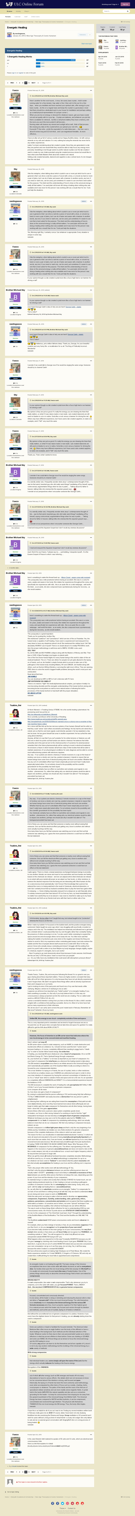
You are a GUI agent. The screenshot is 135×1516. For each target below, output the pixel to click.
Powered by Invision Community (67, 1513)
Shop (26, 11)
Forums (8, 16)
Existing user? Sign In (110, 4)
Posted (36, 90)
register (21, 73)
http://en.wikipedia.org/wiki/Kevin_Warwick (42, 714)
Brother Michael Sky (15, 290)
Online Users (35, 16)
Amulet (14, 1466)
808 (15, 191)
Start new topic (87, 44)
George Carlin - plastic (73, 307)
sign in (14, 73)
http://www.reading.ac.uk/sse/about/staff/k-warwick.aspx (47, 719)
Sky (15, 169)
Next (33, 83)
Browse (9, 12)
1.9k (15, 224)
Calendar (17, 16)
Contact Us (71, 1508)
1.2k (15, 728)
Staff (25, 16)
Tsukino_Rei (15, 705)
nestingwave (20, 33)
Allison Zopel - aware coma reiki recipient (75, 577)
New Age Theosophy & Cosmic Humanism (41, 36)
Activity (18, 11)
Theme (63, 1508)
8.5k (15, 113)
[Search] (114, 11)
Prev (12, 83)
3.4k (15, 312)
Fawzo (16, 90)
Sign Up (125, 4)
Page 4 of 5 (47, 83)
